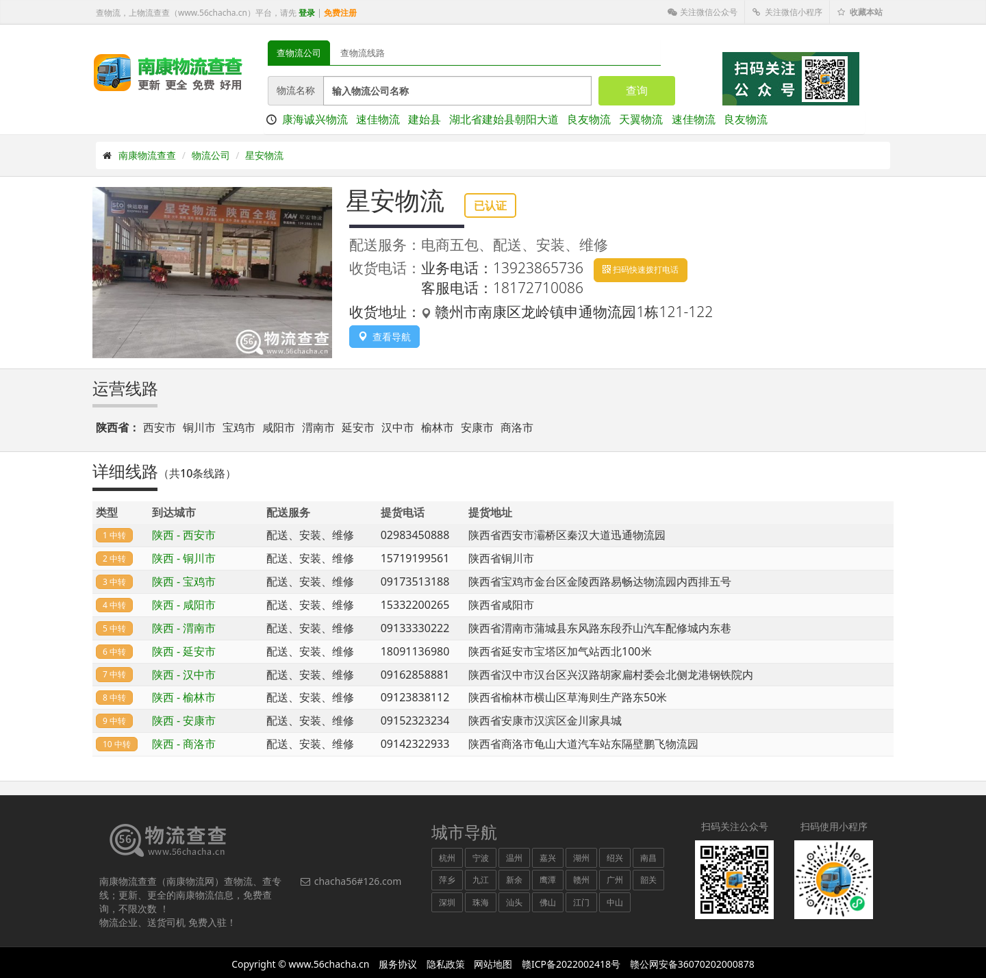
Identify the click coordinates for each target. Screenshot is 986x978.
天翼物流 (641, 119)
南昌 (648, 858)
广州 (615, 880)
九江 (480, 880)
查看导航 (384, 336)
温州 (514, 858)
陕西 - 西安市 (184, 534)
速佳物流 (378, 119)
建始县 (424, 119)
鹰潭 (548, 880)
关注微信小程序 (787, 12)
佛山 (548, 902)
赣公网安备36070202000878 (692, 963)
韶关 (648, 880)
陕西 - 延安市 (184, 651)
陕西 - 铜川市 (184, 558)
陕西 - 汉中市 (184, 674)
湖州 (581, 858)
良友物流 (589, 119)
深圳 (447, 902)
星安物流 (264, 155)
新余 (514, 880)
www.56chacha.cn (329, 963)
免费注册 (340, 12)
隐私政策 (446, 963)
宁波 (480, 858)
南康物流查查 (147, 155)
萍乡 (447, 880)
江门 (581, 902)
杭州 (447, 858)
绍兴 (615, 858)
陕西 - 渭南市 (184, 628)
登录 (307, 12)
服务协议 (398, 963)
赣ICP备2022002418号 (571, 963)
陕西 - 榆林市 (184, 697)
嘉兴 (548, 858)
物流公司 (211, 155)
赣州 (581, 880)
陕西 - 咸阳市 (184, 604)
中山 (615, 902)
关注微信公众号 (702, 12)
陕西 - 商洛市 (184, 743)
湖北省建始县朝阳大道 (504, 119)
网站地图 (493, 963)
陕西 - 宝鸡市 (184, 581)
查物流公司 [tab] (299, 53)
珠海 (480, 902)
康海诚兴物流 (315, 119)
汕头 (514, 902)
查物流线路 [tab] (362, 53)
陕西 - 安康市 (184, 720)
